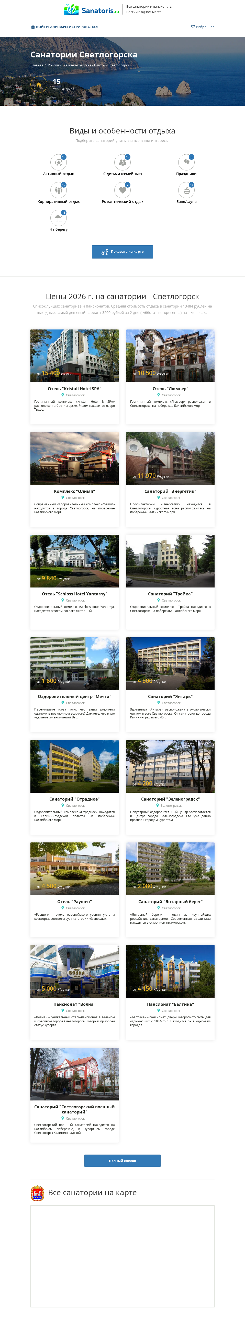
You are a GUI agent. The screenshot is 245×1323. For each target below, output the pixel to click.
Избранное (202, 26)
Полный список (122, 1160)
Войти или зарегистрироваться (64, 26)
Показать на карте (122, 252)
